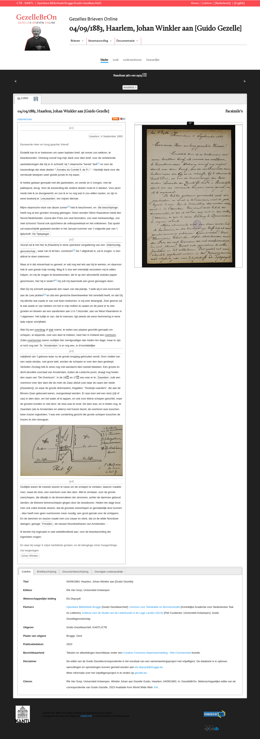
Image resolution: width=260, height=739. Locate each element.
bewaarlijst (152, 60)
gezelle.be (141, 672)
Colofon (207, 3)
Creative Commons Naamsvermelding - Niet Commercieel (157, 652)
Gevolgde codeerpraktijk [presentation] (108, 571)
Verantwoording (98, 40)
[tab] (27, 99)
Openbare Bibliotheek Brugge (83, 606)
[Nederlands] (223, 3)
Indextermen (24, 119)
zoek (116, 60)
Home (194, 3)
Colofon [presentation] (26, 571)
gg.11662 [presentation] (22, 98)
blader (104, 60)
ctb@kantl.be (86, 716)
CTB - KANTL (25, 3)
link (156, 687)
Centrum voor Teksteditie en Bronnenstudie (154, 606)
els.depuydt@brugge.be (149, 667)
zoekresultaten (132, 60)
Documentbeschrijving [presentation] (75, 571)
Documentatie (125, 40)
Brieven (75, 40)
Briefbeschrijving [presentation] (46, 571)
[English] (239, 3)
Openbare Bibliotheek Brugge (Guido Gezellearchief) (69, 3)
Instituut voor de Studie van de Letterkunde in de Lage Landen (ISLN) (122, 612)
